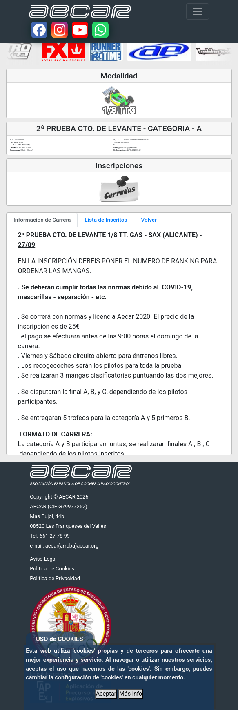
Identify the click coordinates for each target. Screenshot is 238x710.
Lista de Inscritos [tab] (106, 219)
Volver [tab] (149, 219)
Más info (130, 693)
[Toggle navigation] (197, 11)
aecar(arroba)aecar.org (72, 546)
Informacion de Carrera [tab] (42, 219)
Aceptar (106, 693)
